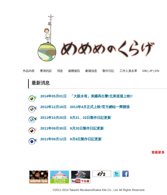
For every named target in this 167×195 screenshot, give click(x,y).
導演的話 (46, 70)
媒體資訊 (74, 70)
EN (157, 70)
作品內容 (28, 70)
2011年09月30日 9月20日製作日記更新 (72, 128)
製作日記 (108, 70)
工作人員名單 (128, 70)
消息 (60, 70)
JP (151, 70)
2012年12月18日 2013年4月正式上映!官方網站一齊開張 (85, 107)
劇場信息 (91, 70)
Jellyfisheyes (96, 38)
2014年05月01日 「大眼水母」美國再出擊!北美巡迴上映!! (86, 96)
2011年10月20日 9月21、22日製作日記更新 (75, 118)
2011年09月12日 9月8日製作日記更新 (71, 139)
